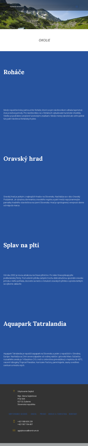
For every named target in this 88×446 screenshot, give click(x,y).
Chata (34, 414)
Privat (43, 414)
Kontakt (73, 414)
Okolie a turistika (57, 414)
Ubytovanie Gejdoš (18, 414)
